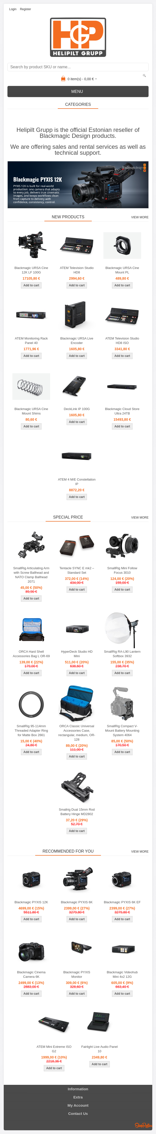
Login (12, 9)
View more (140, 217)
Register (25, 9)
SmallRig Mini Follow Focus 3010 (122, 570)
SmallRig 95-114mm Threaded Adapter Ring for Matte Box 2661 (31, 730)
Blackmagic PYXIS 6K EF (122, 902)
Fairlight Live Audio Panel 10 (99, 1049)
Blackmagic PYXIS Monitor (76, 974)
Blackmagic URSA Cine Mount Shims (31, 411)
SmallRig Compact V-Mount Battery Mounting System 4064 (122, 730)
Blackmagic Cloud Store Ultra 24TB (122, 411)
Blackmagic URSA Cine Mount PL (122, 270)
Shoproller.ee (143, 1125)
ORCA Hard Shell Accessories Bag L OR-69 (31, 654)
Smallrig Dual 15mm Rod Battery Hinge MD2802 (77, 812)
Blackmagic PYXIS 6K (77, 902)
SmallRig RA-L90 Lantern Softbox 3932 (122, 654)
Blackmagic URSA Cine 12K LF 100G (31, 270)
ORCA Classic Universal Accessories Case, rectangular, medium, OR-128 (76, 732)
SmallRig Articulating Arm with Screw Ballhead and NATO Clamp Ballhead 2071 (31, 574)
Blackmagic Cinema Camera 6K (31, 974)
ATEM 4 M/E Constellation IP (76, 482)
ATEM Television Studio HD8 (77, 270)
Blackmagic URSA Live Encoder (76, 341)
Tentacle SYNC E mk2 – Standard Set (77, 570)
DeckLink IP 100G (77, 409)
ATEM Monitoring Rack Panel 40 (31, 341)
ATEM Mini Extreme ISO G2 (54, 1049)
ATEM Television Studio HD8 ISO (122, 341)
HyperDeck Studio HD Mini (77, 654)
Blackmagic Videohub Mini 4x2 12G (122, 974)
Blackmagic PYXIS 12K (31, 902)
